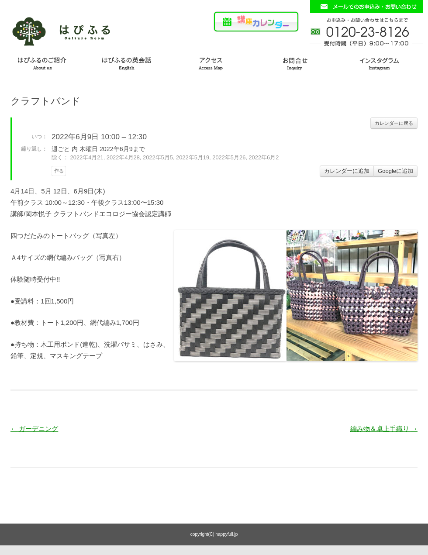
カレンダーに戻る (394, 123)
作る (59, 170)
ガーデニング (34, 428)
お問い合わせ (299, 62)
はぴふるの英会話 (128, 62)
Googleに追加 (395, 171)
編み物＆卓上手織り (384, 428)
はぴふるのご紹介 (43, 62)
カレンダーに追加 (346, 171)
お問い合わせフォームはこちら (366, 6)
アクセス (214, 62)
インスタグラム (385, 62)
